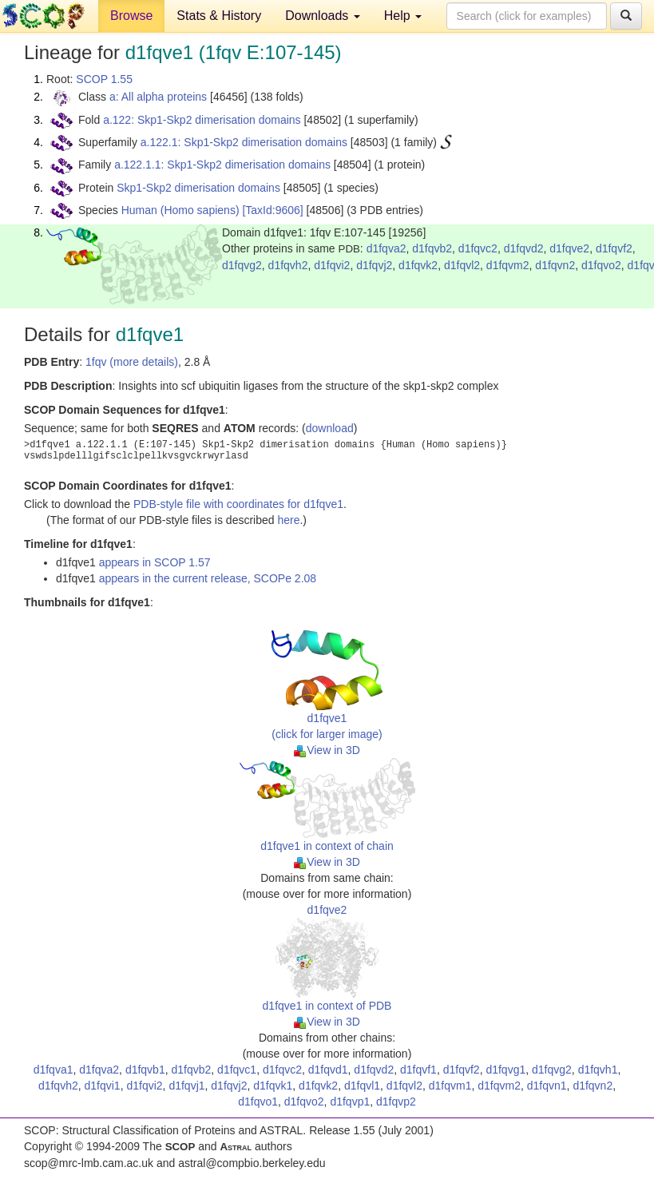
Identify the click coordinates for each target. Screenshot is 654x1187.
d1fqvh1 (598, 1069)
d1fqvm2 (507, 265)
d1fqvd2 (524, 248)
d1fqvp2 (396, 1101)
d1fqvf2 (614, 248)
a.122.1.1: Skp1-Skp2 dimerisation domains (222, 164)
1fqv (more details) (131, 361)
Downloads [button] (322, 15)
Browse (131, 15)
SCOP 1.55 (104, 79)
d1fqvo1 (258, 1101)
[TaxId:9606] (272, 210)
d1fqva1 (53, 1069)
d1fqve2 (569, 248)
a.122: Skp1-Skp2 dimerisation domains (201, 119)
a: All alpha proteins (158, 96)
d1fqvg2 (242, 265)
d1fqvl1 (362, 1085)
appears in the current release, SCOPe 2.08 (207, 578)
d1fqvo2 (601, 265)
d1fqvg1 (505, 1069)
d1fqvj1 (186, 1085)
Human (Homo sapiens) (180, 210)
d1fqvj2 (374, 265)
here (288, 520)
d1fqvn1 (547, 1085)
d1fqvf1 (418, 1069)
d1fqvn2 (555, 265)
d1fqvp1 (350, 1101)
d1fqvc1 (236, 1069)
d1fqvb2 (432, 248)
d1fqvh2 (288, 265)
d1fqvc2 (477, 248)
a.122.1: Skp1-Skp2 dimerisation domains (244, 142)
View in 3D (327, 750)
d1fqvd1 (328, 1069)
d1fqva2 (386, 248)
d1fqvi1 (103, 1085)
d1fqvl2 (462, 265)
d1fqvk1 (272, 1085)
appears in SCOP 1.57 (155, 562)
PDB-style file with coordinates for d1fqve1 (238, 504)
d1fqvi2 (332, 265)
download (330, 428)
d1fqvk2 (418, 265)
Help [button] (403, 15)
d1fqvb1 (145, 1069)
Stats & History (218, 15)
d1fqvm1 (450, 1085)
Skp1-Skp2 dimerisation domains (198, 187)
